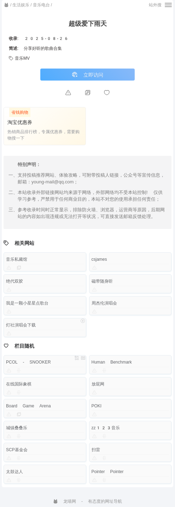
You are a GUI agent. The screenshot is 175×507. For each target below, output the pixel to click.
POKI (97, 405)
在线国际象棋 (18, 384)
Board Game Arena (28, 405)
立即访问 (87, 75)
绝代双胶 (14, 281)
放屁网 (98, 384)
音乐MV (19, 58)
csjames (99, 259)
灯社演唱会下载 (21, 325)
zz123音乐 (106, 427)
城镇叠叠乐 (16, 427)
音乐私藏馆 (16, 259)
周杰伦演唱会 (104, 303)
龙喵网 (64, 501)
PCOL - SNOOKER (28, 362)
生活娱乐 (20, 4)
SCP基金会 (17, 449)
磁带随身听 (102, 281)
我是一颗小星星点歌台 (27, 303)
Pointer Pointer (108, 471)
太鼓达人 (14, 471)
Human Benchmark (112, 362)
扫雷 (96, 449)
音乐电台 (41, 4)
